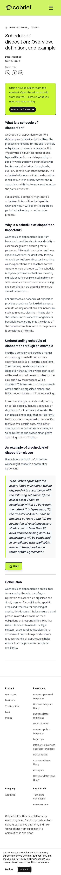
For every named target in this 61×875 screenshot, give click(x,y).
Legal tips (38, 739)
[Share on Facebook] (14, 72)
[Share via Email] (20, 72)
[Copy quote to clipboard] (13, 566)
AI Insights (38, 770)
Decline (9, 869)
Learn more (43, 862)
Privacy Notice (40, 804)
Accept (24, 869)
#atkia (35, 28)
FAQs (7, 712)
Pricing (8, 718)
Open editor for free (22, 109)
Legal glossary (18, 28)
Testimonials (12, 706)
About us (10, 795)
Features (10, 700)
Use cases (10, 694)
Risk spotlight (40, 755)
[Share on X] (7, 72)
